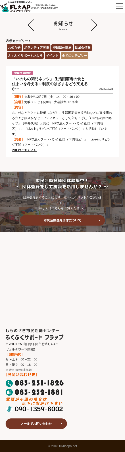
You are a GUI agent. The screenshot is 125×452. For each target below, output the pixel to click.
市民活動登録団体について (62, 220)
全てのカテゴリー (74, 55)
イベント (52, 55)
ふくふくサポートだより (25, 55)
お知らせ (14, 47)
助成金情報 (83, 47)
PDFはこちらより (24, 150)
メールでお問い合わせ (36, 423)
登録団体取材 (62, 47)
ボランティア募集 (36, 47)
